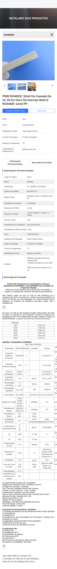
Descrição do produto (42, 163)
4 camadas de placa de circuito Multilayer (20, 559)
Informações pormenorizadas (15, 162)
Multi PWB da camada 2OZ (19, 556)
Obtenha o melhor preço (18, 111)
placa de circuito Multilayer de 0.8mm (18, 562)
